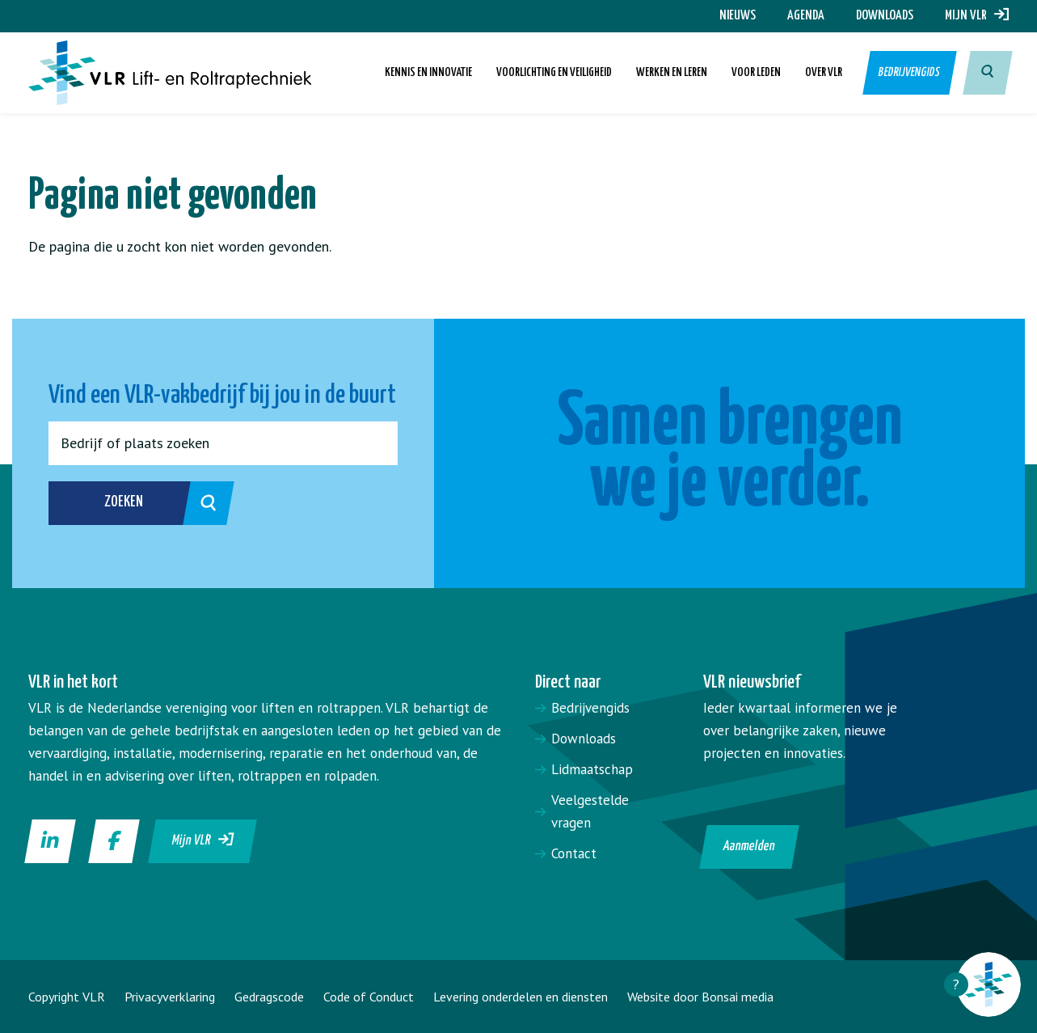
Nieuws (737, 16)
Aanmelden (750, 846)
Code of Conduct (368, 997)
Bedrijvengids (910, 72)
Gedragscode (269, 997)
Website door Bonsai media (700, 997)
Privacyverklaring (169, 997)
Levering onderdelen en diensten (520, 997)
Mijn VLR (977, 16)
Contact (573, 853)
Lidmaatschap (592, 769)
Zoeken (151, 503)
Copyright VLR (66, 997)
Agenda (805, 16)
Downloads (884, 16)
